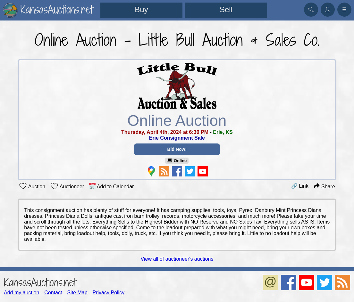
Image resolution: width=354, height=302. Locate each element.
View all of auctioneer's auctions (177, 259)
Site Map (77, 292)
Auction (32, 186)
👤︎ (327, 9)
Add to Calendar (111, 186)
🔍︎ (311, 9)
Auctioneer (67, 186)
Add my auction (21, 292)
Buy (141, 9)
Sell (226, 9)
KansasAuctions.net (40, 282)
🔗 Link (299, 186)
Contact (53, 292)
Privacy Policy (109, 292)
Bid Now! (177, 149)
